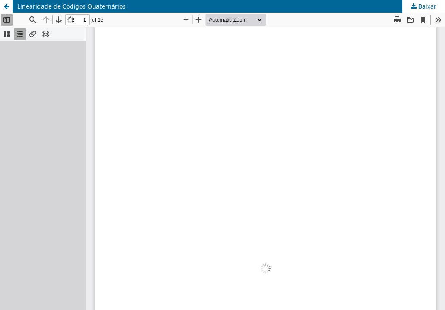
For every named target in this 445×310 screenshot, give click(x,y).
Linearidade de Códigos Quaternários (71, 6)
